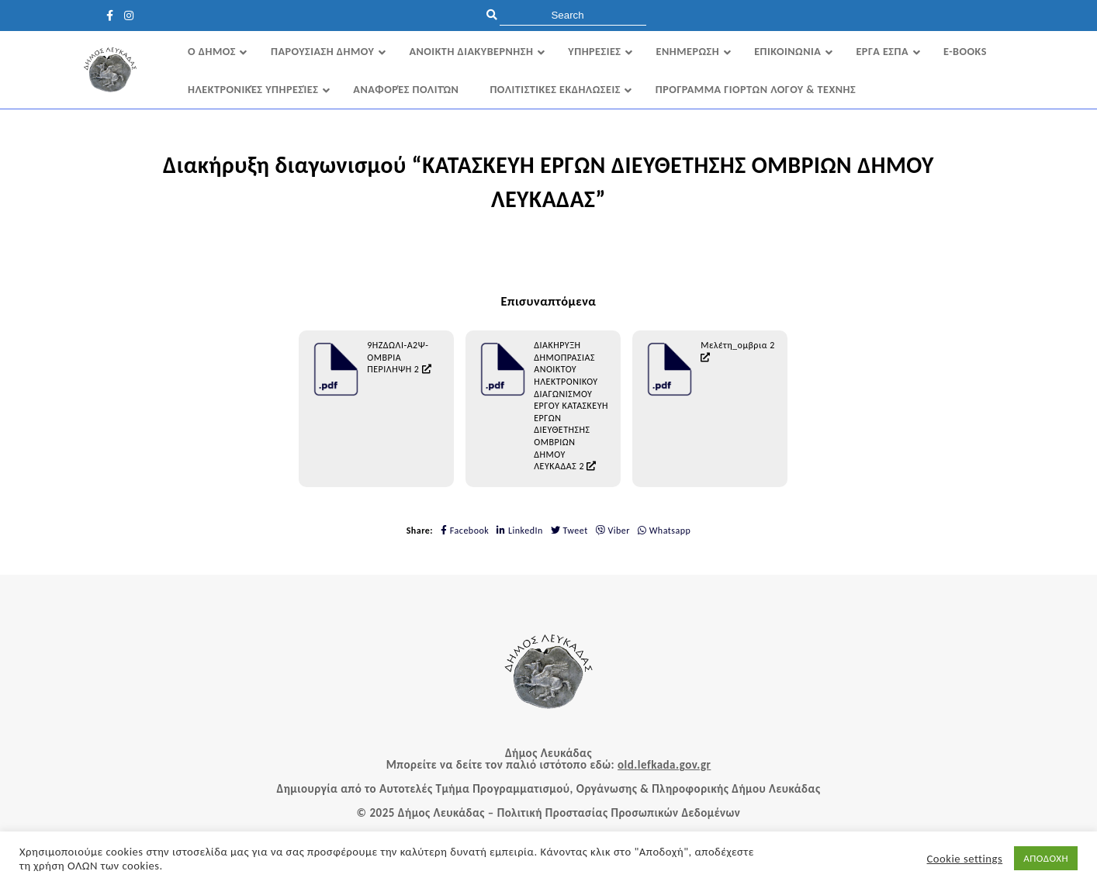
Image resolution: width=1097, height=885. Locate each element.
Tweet (569, 530)
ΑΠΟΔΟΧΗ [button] (1045, 858)
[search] (573, 15)
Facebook (465, 530)
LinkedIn (520, 530)
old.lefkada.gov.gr (664, 765)
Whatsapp (664, 530)
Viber (613, 530)
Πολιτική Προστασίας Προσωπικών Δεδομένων (619, 813)
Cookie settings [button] (965, 859)
